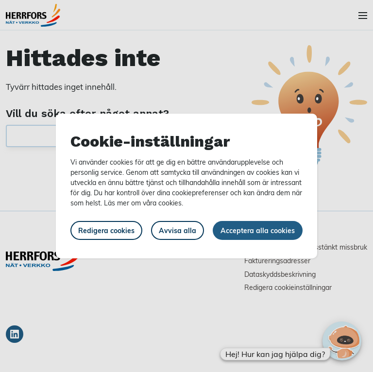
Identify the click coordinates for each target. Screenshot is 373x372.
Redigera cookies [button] (106, 230)
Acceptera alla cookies (257, 230)
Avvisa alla (177, 230)
